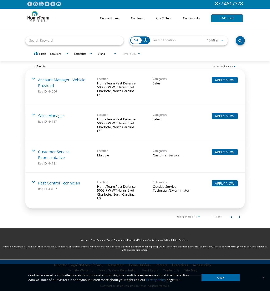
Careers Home (110, 18)
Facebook (92, 280)
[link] (135, 87)
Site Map (192, 270)
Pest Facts (150, 270)
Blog (107, 280)
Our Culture (163, 18)
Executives (181, 265)
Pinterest (156, 280)
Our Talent (138, 18)
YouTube (122, 280)
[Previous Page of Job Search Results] (232, 217)
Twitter (139, 280)
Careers (162, 265)
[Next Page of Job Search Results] (239, 217)
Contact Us (171, 270)
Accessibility (203, 265)
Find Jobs (227, 18)
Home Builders (140, 265)
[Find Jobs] (240, 40)
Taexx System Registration (117, 270)
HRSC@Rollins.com (241, 247)
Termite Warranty (80, 270)
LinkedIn (174, 280)
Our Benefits (191, 18)
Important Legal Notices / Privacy (78, 265)
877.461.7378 (228, 4)
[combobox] (74, 40)
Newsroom (116, 265)
